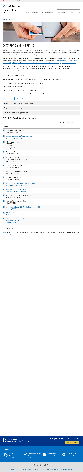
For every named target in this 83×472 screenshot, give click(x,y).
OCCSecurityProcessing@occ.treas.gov (36, 174)
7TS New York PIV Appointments (70, 295)
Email (4, 428)
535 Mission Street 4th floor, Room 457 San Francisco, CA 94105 (8, 149)
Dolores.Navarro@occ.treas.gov (34, 132)
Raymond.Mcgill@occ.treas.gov (33, 264)
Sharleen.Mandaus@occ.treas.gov (34, 388)
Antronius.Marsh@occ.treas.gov (34, 262)
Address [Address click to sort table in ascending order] (6, 128)
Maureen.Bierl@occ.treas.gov (33, 223)
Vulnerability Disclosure (53, 469)
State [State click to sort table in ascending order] (18, 128)
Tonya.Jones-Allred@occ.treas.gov (34, 146)
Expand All (8, 98)
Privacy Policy (22, 469)
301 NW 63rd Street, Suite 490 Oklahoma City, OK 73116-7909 (8, 330)
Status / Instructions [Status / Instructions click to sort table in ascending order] (68, 127)
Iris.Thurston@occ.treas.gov (32, 311)
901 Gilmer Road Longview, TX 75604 (7, 399)
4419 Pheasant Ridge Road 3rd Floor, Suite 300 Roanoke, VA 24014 (8, 414)
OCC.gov (11, 454)
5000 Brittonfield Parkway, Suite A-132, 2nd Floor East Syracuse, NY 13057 (8, 316)
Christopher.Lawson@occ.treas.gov (35, 409)
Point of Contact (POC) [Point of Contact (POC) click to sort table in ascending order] (31, 128)
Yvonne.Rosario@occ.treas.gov (33, 277)
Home (4, 19)
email (40, 66)
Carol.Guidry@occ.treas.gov (32, 383)
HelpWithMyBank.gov (34, 454)
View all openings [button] (72, 442)
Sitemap (70, 469)
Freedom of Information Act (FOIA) (36, 469)
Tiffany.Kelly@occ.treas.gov (32, 275)
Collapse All (20, 98)
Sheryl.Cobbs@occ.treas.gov (32, 396)
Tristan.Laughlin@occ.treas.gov (33, 158)
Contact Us (64, 469)
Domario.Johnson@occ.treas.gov (34, 354)
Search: (70, 122)
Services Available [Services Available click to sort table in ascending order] (54, 127)
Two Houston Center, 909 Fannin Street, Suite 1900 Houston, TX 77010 (8, 387)
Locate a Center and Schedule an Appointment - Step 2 (71, 197)
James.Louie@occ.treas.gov (32, 147)
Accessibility (14, 469)
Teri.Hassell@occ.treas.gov (32, 326)
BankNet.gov (51, 454)
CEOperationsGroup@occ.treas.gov (35, 207)
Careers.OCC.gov (72, 454)
